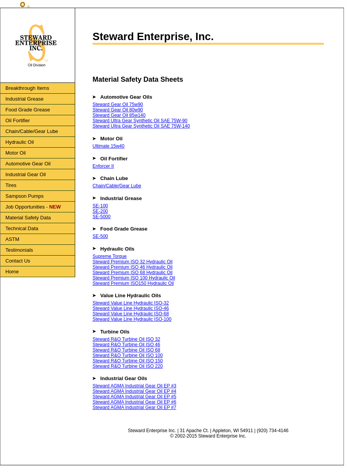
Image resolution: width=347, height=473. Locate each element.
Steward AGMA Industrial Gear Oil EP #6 (134, 402)
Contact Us (17, 261)
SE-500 (100, 236)
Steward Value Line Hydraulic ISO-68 (131, 313)
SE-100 (100, 206)
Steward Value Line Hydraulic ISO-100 (132, 319)
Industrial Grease (24, 99)
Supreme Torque (110, 256)
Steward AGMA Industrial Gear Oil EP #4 (134, 391)
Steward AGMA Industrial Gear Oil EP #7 (134, 407)
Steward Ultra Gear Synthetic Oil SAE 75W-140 (141, 126)
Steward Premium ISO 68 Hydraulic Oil (132, 272)
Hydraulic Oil (19, 142)
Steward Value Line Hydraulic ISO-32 (131, 303)
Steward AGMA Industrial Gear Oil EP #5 (134, 396)
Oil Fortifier (17, 120)
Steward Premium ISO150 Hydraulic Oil (133, 283)
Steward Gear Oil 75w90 (118, 104)
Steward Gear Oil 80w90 (118, 110)
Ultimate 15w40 (109, 146)
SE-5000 (102, 216)
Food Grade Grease (27, 110)
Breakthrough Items (27, 88)
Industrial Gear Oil (25, 174)
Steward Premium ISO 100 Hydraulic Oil (134, 278)
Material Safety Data (28, 218)
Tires (10, 185)
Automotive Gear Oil (28, 164)
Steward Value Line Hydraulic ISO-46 (131, 308)
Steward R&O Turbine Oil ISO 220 (128, 366)
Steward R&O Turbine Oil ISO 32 (126, 339)
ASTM (12, 239)
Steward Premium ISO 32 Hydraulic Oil (132, 261)
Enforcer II (103, 166)
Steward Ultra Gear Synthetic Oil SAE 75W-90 (140, 120)
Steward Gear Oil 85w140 (119, 115)
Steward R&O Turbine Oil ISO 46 (126, 344)
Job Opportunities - (33, 207)
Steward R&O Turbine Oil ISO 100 (128, 355)
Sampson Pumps (24, 196)
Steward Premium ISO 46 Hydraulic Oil (132, 267)
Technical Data (21, 228)
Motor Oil (15, 153)
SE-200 (100, 211)
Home (12, 271)
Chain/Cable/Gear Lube (31, 131)
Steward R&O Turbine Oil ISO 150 (128, 361)
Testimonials (19, 250)
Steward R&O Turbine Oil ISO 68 (126, 350)
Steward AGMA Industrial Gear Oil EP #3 (134, 386)
